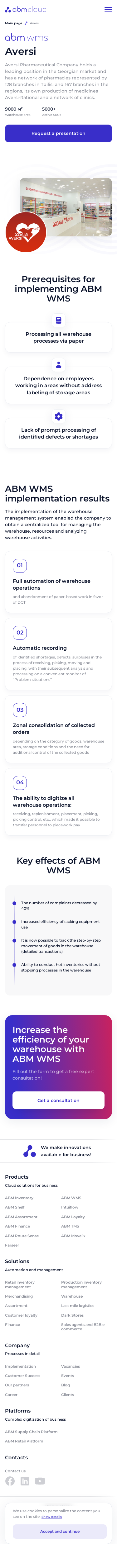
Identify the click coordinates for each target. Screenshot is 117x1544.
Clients (67, 1394)
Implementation (20, 1366)
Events (67, 1375)
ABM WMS (71, 1197)
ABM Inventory (19, 1197)
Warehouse (72, 1296)
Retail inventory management (20, 1284)
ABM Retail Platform (24, 1441)
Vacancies (70, 1366)
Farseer (12, 1245)
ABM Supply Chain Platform (31, 1431)
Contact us (15, 1471)
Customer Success (22, 1375)
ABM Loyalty (73, 1216)
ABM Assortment (21, 1216)
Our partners (17, 1385)
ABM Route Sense (22, 1235)
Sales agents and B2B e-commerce (83, 1326)
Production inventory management (81, 1284)
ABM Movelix (73, 1235)
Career (11, 1394)
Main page (13, 23)
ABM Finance (17, 1226)
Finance (12, 1324)
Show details (51, 1517)
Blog (65, 1385)
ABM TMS (70, 1226)
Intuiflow (69, 1207)
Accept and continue (60, 1531)
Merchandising (19, 1296)
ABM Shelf (14, 1207)
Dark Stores (72, 1315)
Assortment (16, 1305)
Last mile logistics (77, 1305)
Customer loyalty (21, 1315)
